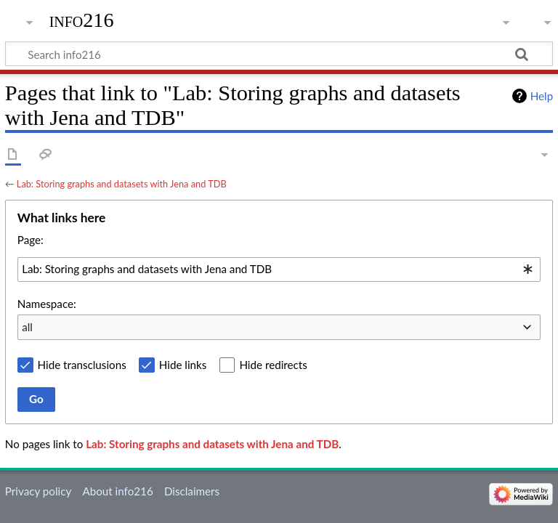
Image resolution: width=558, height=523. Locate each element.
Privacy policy (38, 491)
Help (541, 95)
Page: (30, 239)
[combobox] (279, 269)
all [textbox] (27, 326)
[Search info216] (279, 53)
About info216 (117, 491)
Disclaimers (191, 491)
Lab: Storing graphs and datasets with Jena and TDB (122, 184)
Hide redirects (273, 364)
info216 (81, 20)
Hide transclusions (82, 364)
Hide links (183, 364)
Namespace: (46, 303)
